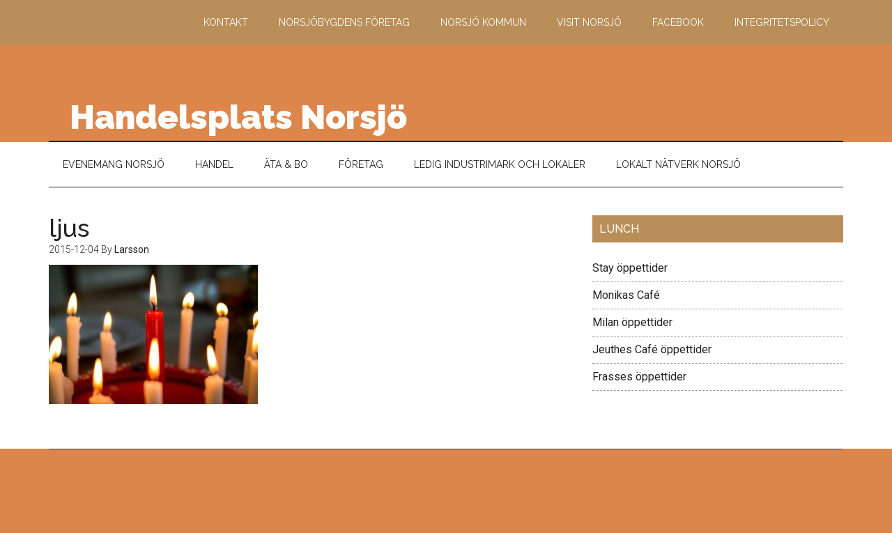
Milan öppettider (632, 322)
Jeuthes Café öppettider (652, 349)
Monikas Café (626, 295)
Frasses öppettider (639, 376)
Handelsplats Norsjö (238, 117)
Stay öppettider (630, 268)
